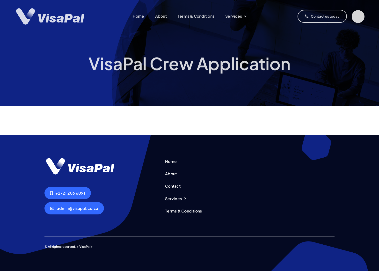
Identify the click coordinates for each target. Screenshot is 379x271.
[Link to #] (358, 16)
